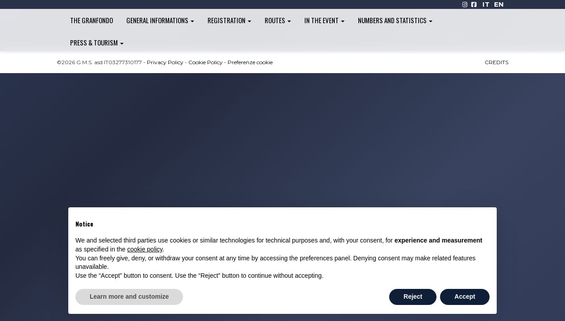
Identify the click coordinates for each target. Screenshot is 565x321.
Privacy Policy (165, 62)
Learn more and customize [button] (129, 296)
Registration (229, 20)
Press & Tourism (97, 42)
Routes (278, 20)
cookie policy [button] (144, 249)
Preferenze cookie (250, 62)
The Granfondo (91, 20)
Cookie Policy (205, 62)
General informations (160, 20)
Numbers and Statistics (395, 20)
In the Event (324, 20)
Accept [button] (464, 296)
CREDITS (496, 62)
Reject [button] (412, 296)
